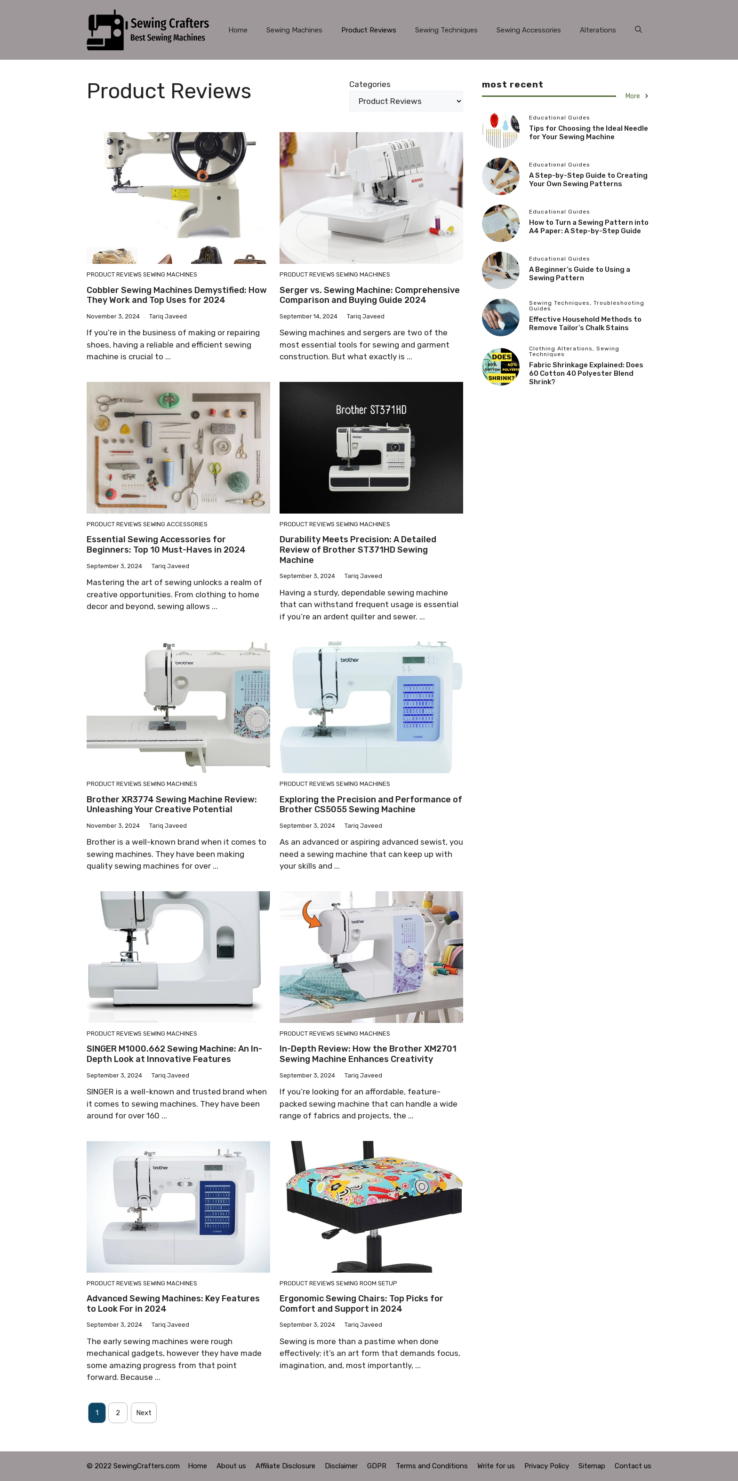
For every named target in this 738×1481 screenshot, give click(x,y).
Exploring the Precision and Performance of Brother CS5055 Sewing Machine (371, 804)
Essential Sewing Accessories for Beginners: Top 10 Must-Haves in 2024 (166, 544)
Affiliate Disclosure (285, 1466)
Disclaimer (341, 1466)
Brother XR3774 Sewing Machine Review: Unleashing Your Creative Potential (172, 804)
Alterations (598, 30)
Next (144, 1413)
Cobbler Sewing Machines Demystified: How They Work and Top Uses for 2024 (177, 295)
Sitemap (591, 1466)
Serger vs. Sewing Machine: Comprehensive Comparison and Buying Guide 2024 (370, 295)
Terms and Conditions (432, 1466)
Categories (370, 84)
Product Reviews (368, 30)
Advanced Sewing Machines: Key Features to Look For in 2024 (173, 1303)
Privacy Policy (546, 1466)
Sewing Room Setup (366, 1283)
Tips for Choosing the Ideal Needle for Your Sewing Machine (588, 132)
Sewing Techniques (446, 30)
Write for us (496, 1466)
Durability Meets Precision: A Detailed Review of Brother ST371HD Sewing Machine (358, 549)
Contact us (633, 1466)
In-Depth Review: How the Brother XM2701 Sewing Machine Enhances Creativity (368, 1054)
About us (231, 1466)
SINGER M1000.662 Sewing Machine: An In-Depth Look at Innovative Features (174, 1054)
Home (238, 30)
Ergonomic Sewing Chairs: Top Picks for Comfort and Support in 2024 (361, 1303)
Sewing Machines (294, 30)
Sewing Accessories (529, 30)
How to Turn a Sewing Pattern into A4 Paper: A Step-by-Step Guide (589, 226)
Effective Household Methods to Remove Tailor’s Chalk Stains (585, 323)
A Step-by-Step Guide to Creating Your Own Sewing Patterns (588, 179)
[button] (638, 30)
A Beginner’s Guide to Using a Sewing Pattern (579, 273)
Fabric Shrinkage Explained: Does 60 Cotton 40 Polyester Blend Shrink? (586, 373)
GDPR (376, 1466)
